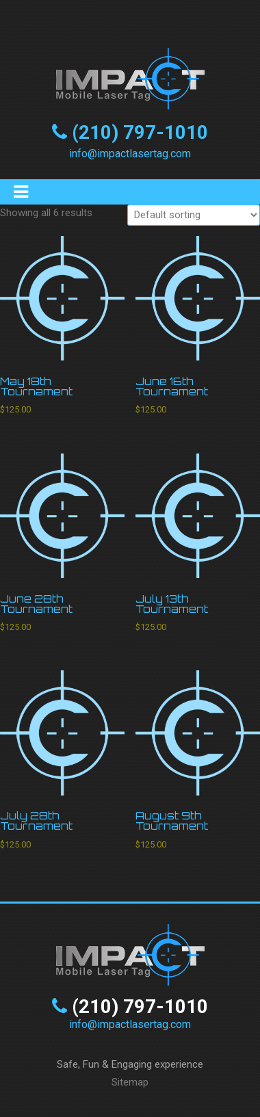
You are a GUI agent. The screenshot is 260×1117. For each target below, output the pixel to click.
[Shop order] (193, 215)
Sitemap (130, 1082)
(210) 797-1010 (140, 132)
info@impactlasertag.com (130, 153)
